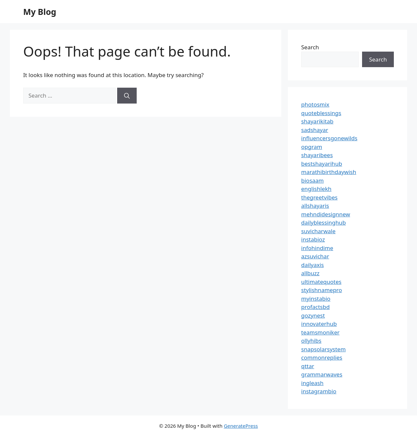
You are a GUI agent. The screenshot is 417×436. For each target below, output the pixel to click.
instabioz (313, 239)
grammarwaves (321, 374)
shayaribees (317, 155)
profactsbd (315, 307)
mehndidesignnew (325, 214)
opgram (311, 147)
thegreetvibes (319, 197)
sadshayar (314, 130)
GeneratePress (241, 425)
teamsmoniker (320, 332)
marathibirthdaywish (328, 172)
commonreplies (321, 357)
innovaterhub (319, 323)
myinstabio (315, 298)
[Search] (127, 96)
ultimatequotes (321, 281)
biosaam (312, 180)
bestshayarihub (321, 163)
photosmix (315, 104)
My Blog (39, 11)
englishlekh (316, 189)
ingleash (312, 383)
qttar (307, 366)
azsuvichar (315, 256)
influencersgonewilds (329, 138)
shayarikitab (317, 121)
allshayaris (315, 205)
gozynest (313, 315)
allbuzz (310, 273)
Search (310, 47)
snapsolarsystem (323, 349)
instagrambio (318, 391)
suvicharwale (318, 231)
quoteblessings (321, 113)
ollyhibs (311, 340)
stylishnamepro (321, 290)
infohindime (317, 248)
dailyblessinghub (323, 222)
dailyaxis (312, 265)
